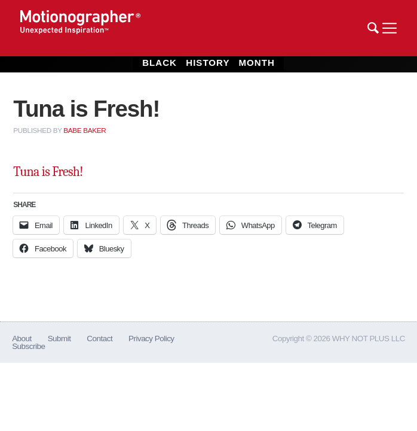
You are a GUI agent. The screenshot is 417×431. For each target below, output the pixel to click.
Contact (99, 338)
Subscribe (28, 346)
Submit (59, 338)
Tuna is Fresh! (48, 171)
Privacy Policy (151, 338)
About (22, 338)
